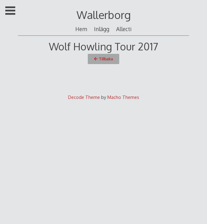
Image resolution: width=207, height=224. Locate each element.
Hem (81, 29)
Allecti (124, 29)
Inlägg (101, 29)
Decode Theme (84, 97)
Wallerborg (104, 14)
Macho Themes (123, 97)
